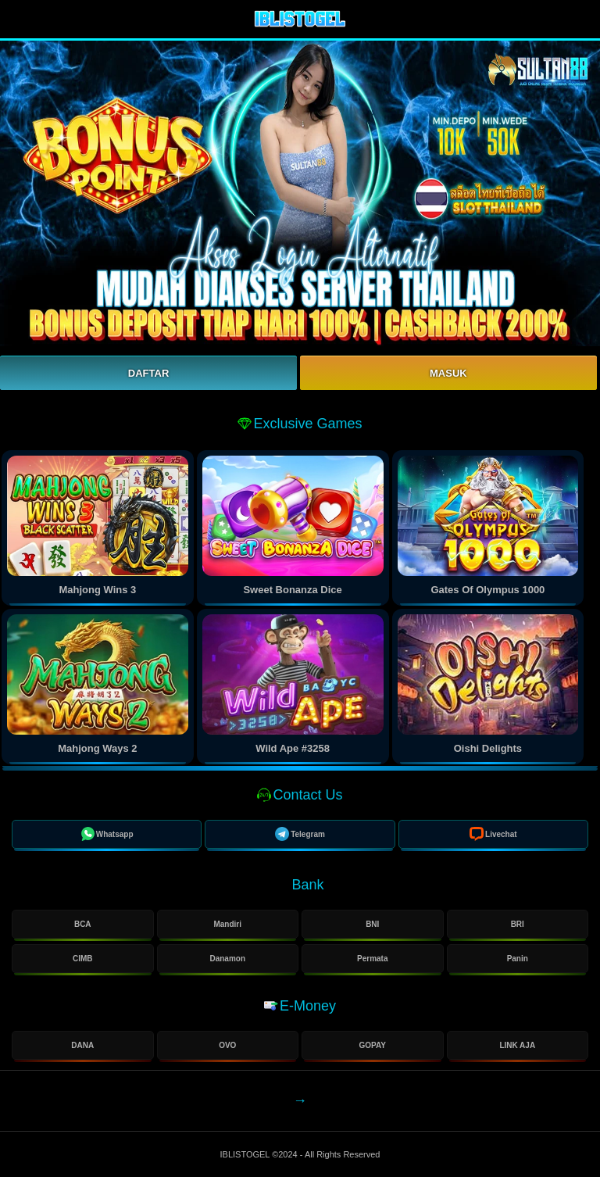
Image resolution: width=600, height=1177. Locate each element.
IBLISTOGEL (246, 1154)
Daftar (148, 373)
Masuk (448, 373)
